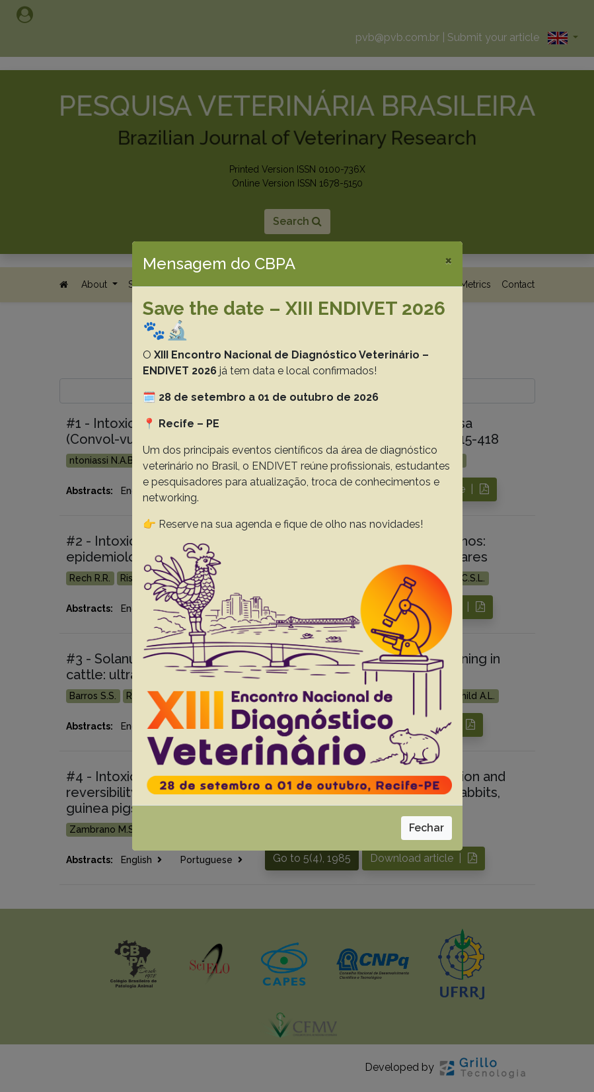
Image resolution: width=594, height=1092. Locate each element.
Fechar (426, 827)
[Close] (448, 259)
